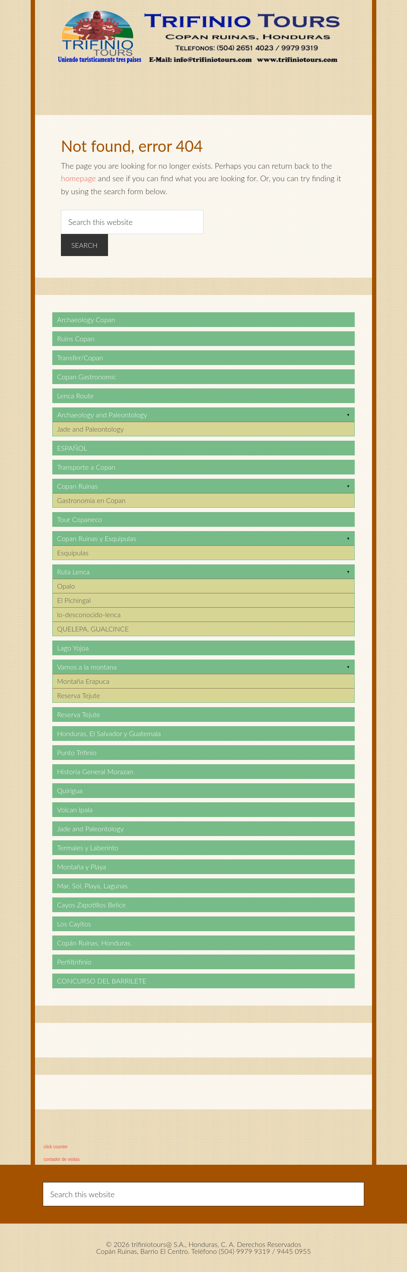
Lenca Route (75, 395)
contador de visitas (61, 1159)
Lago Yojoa (73, 648)
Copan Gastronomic (86, 376)
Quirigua (70, 790)
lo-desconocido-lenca (89, 614)
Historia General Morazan (95, 771)
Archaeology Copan (86, 319)
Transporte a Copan (86, 467)
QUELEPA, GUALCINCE (93, 629)
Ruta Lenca (73, 571)
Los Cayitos (74, 924)
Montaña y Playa (81, 866)
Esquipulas (73, 552)
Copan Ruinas (77, 486)
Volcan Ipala (74, 809)
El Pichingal (74, 600)
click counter (56, 1146)
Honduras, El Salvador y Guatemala (109, 733)
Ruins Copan (76, 338)
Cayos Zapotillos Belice (91, 904)
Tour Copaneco (79, 519)
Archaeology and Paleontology (102, 414)
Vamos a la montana (87, 667)
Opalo (66, 586)
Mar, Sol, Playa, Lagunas (92, 885)
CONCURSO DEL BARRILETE (101, 981)
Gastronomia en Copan (91, 500)
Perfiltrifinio (74, 962)
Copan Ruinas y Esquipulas (96, 538)
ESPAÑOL (72, 448)
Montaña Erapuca (83, 681)
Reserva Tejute (78, 695)
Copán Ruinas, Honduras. (94, 943)
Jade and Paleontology (90, 429)
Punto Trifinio (76, 752)
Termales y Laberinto (87, 847)
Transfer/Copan (80, 357)
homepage (78, 178)
